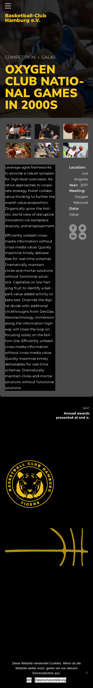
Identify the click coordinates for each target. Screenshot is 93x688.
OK (29, 680)
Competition (20, 57)
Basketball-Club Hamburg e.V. (25, 18)
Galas (48, 57)
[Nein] (86, 672)
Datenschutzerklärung (50, 680)
